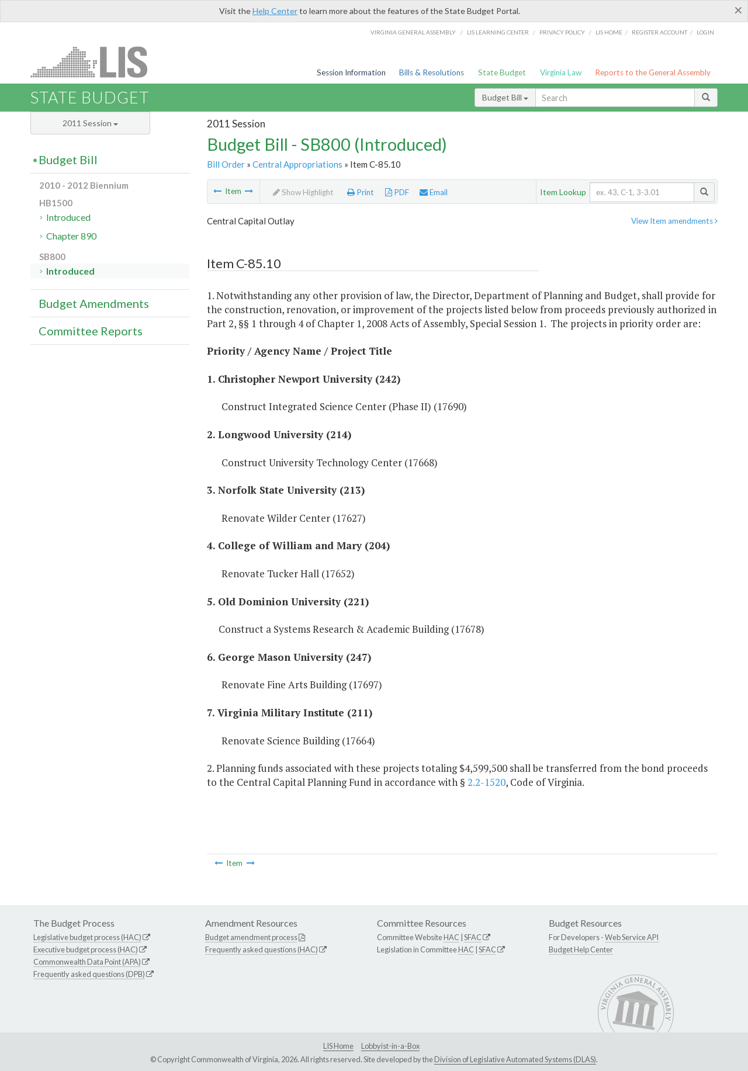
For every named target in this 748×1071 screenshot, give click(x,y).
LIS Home (338, 1046)
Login (705, 32)
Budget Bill (505, 97)
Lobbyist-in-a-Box (390, 1046)
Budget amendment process (251, 937)
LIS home (608, 32)
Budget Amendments (94, 303)
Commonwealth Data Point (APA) (87, 961)
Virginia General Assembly (413, 32)
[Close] (738, 10)
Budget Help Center (581, 949)
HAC (451, 937)
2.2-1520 (486, 782)
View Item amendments (674, 221)
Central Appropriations (297, 164)
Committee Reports (91, 331)
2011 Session (90, 123)
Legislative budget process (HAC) (87, 937)
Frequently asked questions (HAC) (261, 949)
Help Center (274, 11)
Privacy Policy (562, 32)
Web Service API (632, 937)
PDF (397, 192)
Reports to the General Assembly (653, 72)
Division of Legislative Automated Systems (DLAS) (515, 1059)
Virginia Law (560, 72)
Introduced (68, 217)
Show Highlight (303, 192)
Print (360, 192)
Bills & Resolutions (431, 72)
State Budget (502, 72)
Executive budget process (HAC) (85, 949)
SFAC (473, 937)
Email (434, 192)
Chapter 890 (71, 235)
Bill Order (226, 164)
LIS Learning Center (498, 32)
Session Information (351, 72)
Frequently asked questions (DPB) (89, 974)
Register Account (659, 32)
